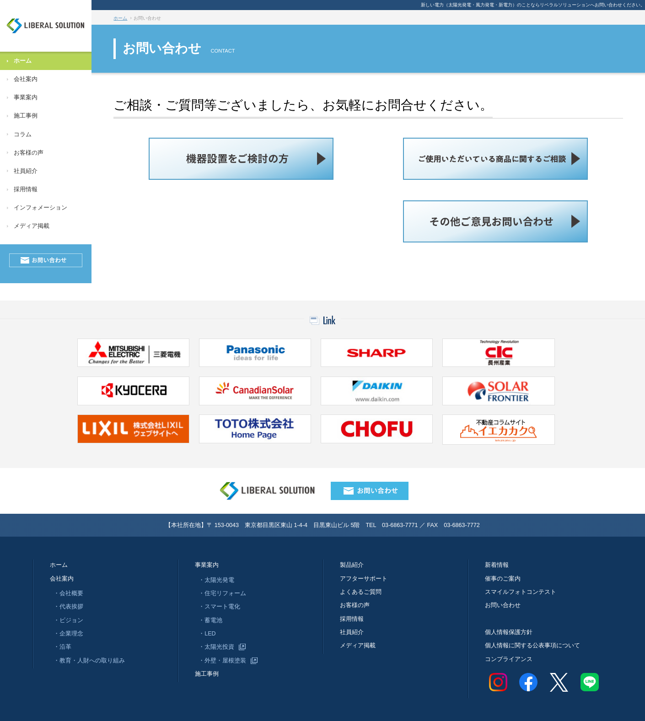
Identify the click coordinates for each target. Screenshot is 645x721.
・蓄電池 (210, 620)
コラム (23, 134)
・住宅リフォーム (222, 593)
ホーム (23, 61)
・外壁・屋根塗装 (222, 660)
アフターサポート (363, 579)
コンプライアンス (508, 659)
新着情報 (497, 565)
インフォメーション (40, 207)
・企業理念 (68, 633)
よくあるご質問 (361, 592)
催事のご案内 (503, 579)
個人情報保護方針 (508, 632)
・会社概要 (68, 593)
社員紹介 (26, 171)
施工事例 (26, 116)
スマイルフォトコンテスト (520, 592)
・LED (207, 633)
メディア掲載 (31, 226)
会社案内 (26, 79)
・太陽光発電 (216, 580)
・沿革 (62, 647)
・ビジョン (68, 620)
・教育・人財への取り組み (89, 660)
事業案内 (26, 97)
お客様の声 (28, 153)
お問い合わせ (503, 605)
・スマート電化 (219, 606)
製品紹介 (352, 565)
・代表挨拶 (68, 606)
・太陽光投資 (216, 647)
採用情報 (26, 189)
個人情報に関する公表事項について (532, 645)
